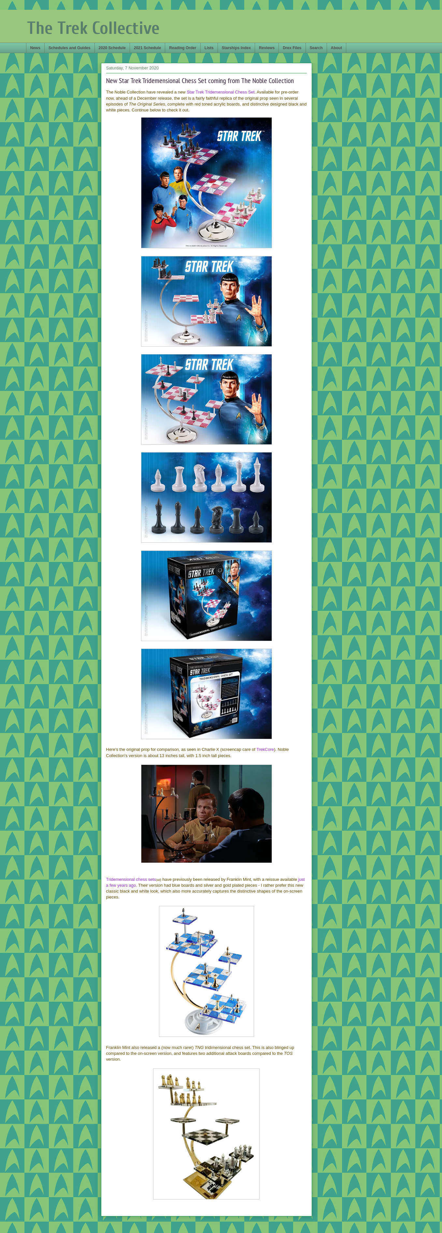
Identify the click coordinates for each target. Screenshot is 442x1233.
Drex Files (292, 48)
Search (316, 48)
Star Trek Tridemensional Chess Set (220, 92)
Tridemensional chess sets (131, 879)
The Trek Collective (93, 28)
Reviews (267, 48)
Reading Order (182, 48)
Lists (209, 48)
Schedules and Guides (70, 48)
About (336, 48)
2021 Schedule (147, 48)
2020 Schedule (112, 48)
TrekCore (265, 749)
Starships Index (236, 48)
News (35, 48)
